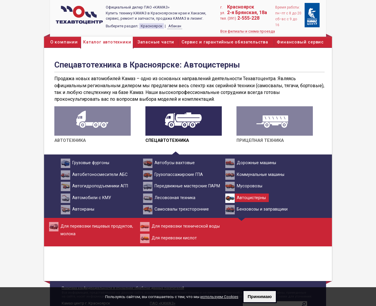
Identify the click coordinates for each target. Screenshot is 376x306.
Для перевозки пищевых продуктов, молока (96, 229)
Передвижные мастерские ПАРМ (186, 186)
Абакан (174, 26)
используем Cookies (219, 296)
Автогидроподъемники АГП (99, 186)
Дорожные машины (255, 163)
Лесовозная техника (174, 198)
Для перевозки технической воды (185, 226)
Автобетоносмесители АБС (98, 174)
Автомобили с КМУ (90, 198)
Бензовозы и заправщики (261, 209)
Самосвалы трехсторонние (181, 209)
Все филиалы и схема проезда (247, 31)
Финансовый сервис (300, 42)
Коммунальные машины (259, 174)
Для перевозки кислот (173, 238)
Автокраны (82, 209)
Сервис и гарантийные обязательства (225, 42)
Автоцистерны (250, 198)
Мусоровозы (248, 186)
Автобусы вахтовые (174, 163)
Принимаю (260, 296)
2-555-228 (248, 18)
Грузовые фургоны (89, 163)
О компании (64, 42)
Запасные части (155, 42)
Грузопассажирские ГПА (178, 174)
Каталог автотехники (107, 42)
